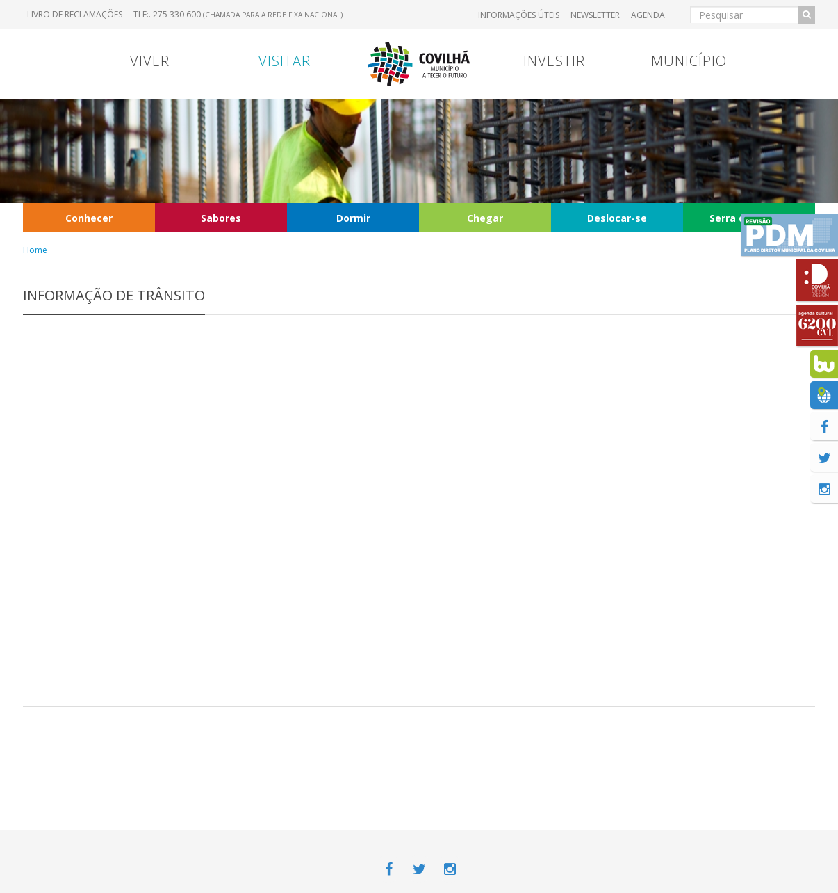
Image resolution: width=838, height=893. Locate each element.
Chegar (485, 218)
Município (689, 60)
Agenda (648, 15)
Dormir (353, 218)
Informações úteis (518, 15)
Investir (554, 60)
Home (35, 250)
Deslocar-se (617, 218)
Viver (150, 60)
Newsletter (595, 15)
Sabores (221, 218)
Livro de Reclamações (74, 14)
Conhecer (89, 218)
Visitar (284, 60)
